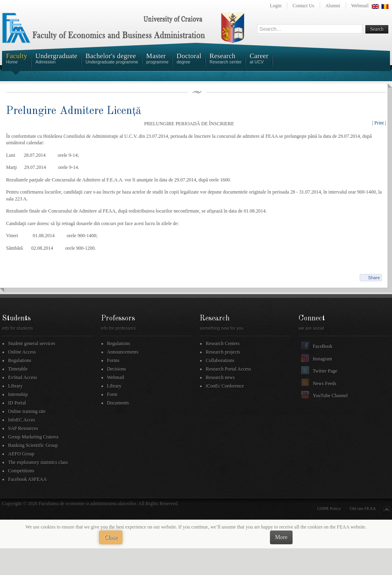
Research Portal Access (228, 369)
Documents (118, 403)
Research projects (223, 352)
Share (374, 277)
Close (110, 537)
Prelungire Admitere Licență (73, 110)
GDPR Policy (329, 508)
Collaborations (220, 360)
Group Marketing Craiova (33, 437)
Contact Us (303, 5)
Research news (220, 377)
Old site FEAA (363, 508)
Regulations (19, 360)
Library (15, 386)
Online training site (27, 411)
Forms (113, 360)
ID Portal (17, 403)
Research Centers (223, 343)
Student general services (31, 343)
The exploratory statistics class (38, 462)
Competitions (21, 471)
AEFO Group (21, 454)
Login (276, 5)
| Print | (379, 123)
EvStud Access (22, 377)
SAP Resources (23, 428)
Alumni (332, 5)
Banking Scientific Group (33, 445)
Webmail (360, 5)
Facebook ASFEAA (27, 479)
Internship (18, 394)
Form (112, 394)
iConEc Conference (225, 386)
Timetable (17, 369)
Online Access (22, 352)
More (281, 537)
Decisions (116, 369)
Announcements (123, 352)
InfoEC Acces (21, 420)
